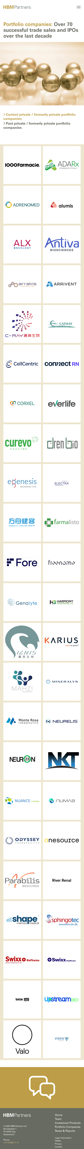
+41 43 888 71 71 (11, 1143)
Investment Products (68, 1123)
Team (58, 1119)
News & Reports (65, 1131)
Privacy (58, 1144)
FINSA (58, 1141)
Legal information (63, 1138)
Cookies (58, 1147)
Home (58, 1115)
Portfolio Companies (67, 1127)
